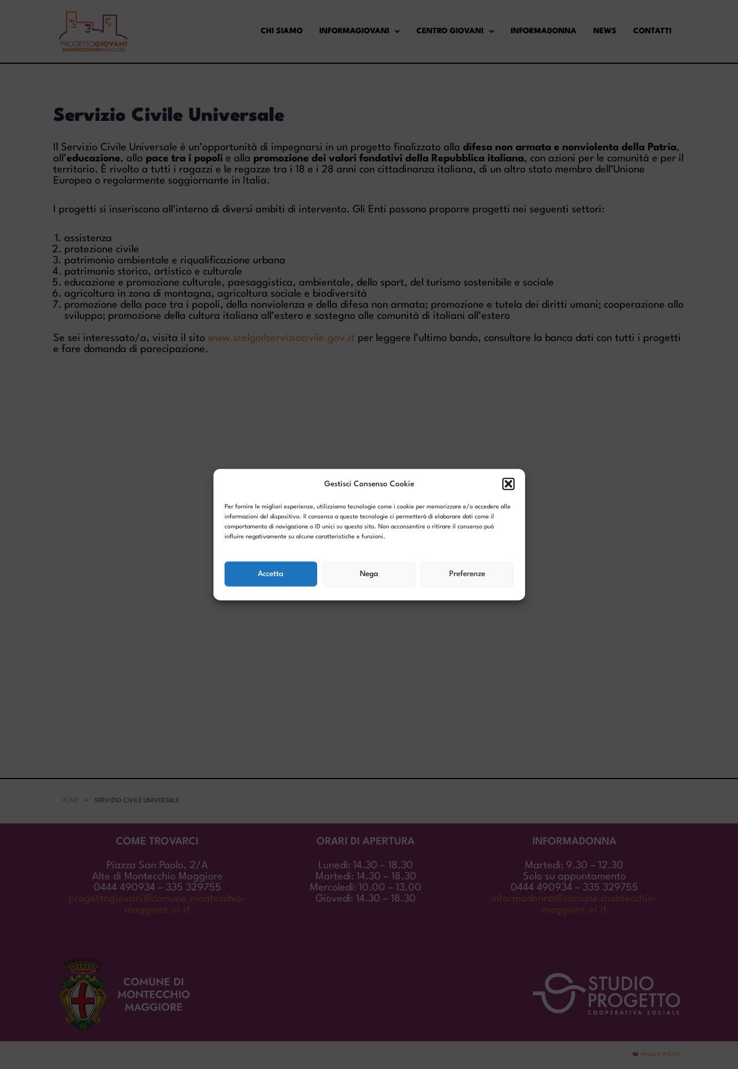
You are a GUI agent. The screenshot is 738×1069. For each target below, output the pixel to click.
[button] (508, 484)
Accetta (270, 574)
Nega (369, 574)
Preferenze (467, 574)
